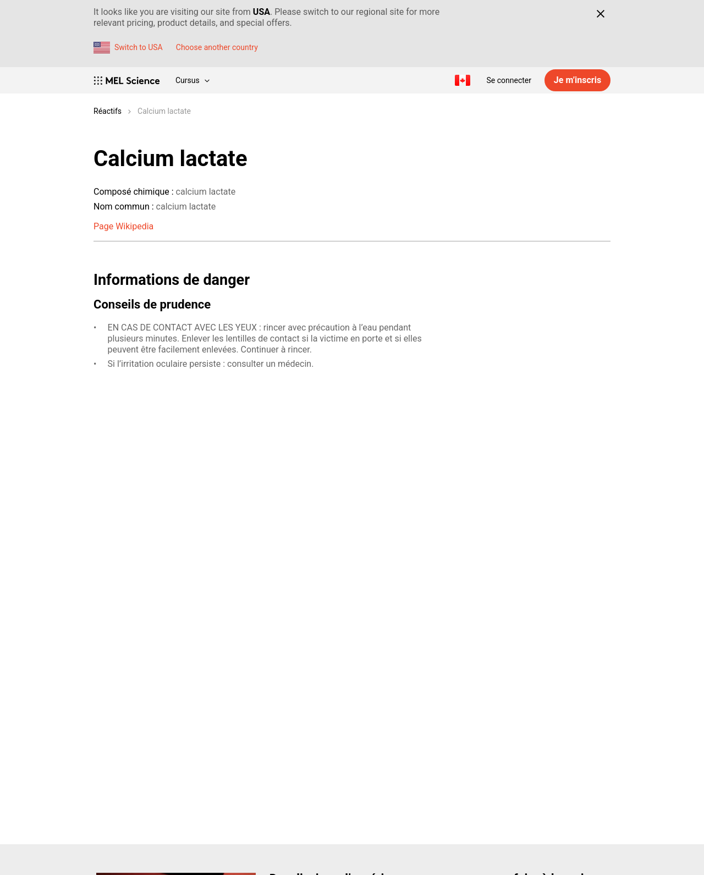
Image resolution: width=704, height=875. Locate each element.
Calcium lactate (164, 111)
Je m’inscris (577, 80)
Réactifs (108, 111)
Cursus (192, 80)
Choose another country (217, 47)
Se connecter (509, 80)
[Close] (600, 14)
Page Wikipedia (123, 226)
